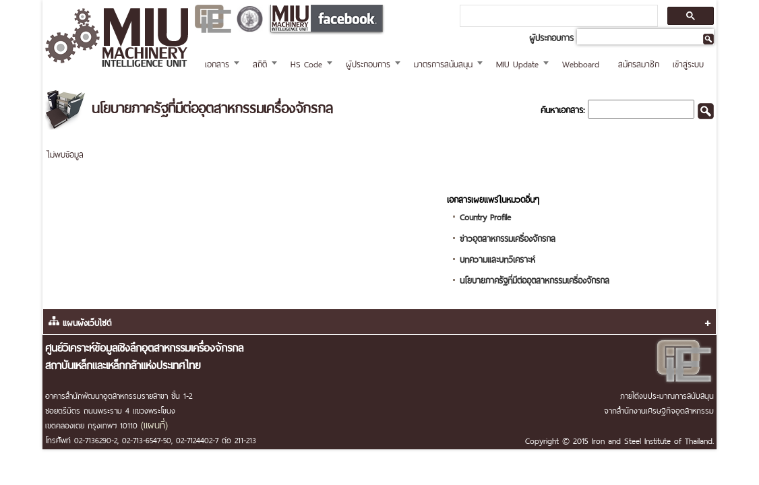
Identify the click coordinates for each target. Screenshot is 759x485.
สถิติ (260, 63)
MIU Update (517, 63)
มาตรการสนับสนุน (443, 63)
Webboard (580, 63)
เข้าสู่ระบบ (688, 63)
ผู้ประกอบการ (368, 63)
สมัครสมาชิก (638, 63)
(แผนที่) (154, 423)
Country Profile (485, 216)
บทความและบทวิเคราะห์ (497, 258)
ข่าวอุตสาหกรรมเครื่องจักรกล (507, 237)
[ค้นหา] (557, 16)
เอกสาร (217, 63)
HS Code (306, 63)
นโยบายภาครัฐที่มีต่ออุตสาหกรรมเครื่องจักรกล (534, 279)
